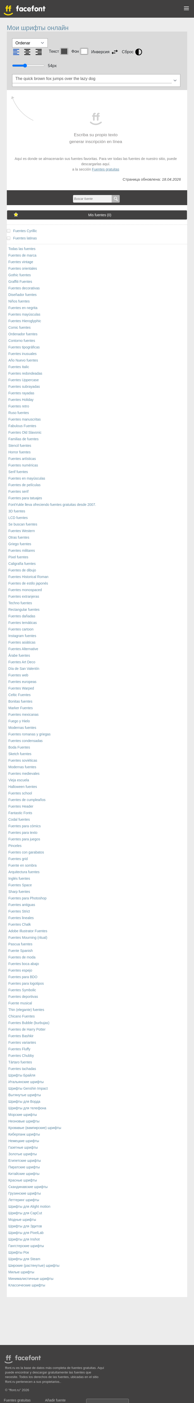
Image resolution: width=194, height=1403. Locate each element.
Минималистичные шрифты (30, 1279)
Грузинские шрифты (24, 1193)
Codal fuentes (19, 819)
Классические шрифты (26, 1285)
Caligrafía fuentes (22, 564)
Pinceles (14, 846)
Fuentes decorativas (24, 288)
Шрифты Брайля (21, 1075)
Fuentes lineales (21, 918)
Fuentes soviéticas (22, 760)
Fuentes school (20, 793)
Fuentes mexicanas (23, 715)
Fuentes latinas (25, 238)
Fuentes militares (21, 551)
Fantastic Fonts (20, 813)
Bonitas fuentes (20, 701)
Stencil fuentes (19, 446)
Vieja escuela (18, 780)
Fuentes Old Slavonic (24, 432)
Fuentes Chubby (21, 1056)
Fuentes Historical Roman (28, 577)
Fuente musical (20, 1003)
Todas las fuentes (21, 249)
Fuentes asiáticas (21, 642)
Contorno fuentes (21, 341)
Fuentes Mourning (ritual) (27, 938)
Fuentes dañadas (21, 616)
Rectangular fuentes (24, 610)
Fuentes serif (18, 491)
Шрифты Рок (18, 1252)
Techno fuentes (20, 603)
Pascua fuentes (20, 944)
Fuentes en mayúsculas (26, 478)
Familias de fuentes (23, 439)
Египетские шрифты (24, 1161)
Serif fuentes (18, 472)
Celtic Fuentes (19, 695)
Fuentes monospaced (25, 590)
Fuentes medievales (23, 774)
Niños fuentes (19, 301)
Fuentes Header (20, 806)
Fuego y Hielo (19, 721)
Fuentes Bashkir (21, 1036)
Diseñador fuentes (22, 295)
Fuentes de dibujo (22, 570)
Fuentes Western (21, 531)
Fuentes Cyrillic (25, 231)
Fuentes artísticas (22, 459)
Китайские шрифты (23, 1174)
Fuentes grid (18, 859)
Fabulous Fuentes (22, 426)
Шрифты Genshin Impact (28, 1088)
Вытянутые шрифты (24, 1095)
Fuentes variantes (22, 1042)
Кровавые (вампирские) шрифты (34, 1128)
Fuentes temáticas (22, 623)
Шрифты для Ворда (24, 1102)
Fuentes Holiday (21, 400)
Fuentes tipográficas (24, 347)
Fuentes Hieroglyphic (24, 321)
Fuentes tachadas (22, 1069)
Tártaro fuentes (20, 1062)
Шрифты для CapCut (25, 1213)
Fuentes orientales (22, 268)
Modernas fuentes (22, 728)
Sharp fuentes (19, 892)
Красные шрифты (22, 1180)
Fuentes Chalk (19, 924)
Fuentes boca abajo (23, 964)
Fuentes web (18, 675)
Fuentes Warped (21, 688)
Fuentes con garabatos (26, 852)
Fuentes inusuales (22, 354)
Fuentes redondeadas (25, 373)
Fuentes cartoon (21, 629)
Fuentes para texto (22, 833)
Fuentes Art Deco (21, 662)
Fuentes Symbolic (22, 990)
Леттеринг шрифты (23, 1200)
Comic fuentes (19, 327)
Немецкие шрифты (23, 1141)
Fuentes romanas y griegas (29, 734)
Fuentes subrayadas (24, 387)
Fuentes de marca (22, 255)
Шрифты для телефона (27, 1108)
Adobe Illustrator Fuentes (27, 931)
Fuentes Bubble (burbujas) (29, 1023)
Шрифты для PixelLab (25, 1233)
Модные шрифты (22, 1220)
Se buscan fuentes (22, 524)
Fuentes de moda (21, 957)
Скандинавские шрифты (28, 1187)
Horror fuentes (19, 452)
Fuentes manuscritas (24, 419)
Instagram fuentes (22, 636)
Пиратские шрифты (24, 1167)
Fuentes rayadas (21, 393)
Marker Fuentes (20, 708)
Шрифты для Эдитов (25, 1226)
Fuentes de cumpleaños (26, 800)
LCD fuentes (18, 518)
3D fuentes (16, 511)
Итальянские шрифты (26, 1082)
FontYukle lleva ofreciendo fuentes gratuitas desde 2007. (52, 505)
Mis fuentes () (99, 215)
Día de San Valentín (23, 669)
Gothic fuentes (19, 275)
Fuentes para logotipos (26, 983)
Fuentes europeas (22, 682)
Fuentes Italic (18, 367)
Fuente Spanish (20, 951)
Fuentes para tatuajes (25, 498)
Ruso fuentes (18, 413)
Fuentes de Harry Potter (26, 1029)
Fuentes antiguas (21, 905)
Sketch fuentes (19, 754)
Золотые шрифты (22, 1154)
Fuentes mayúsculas (24, 314)
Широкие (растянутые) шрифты (33, 1266)
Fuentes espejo (20, 970)
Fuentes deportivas (23, 997)
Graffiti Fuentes (20, 282)
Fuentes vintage (20, 262)
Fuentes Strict (19, 911)
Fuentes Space (20, 885)
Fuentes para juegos (24, 839)
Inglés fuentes (19, 879)
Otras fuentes (18, 537)
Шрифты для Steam (24, 1259)
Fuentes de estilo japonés (28, 583)
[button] (186, 9)
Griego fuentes (19, 544)
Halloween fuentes (22, 787)
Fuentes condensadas (25, 741)
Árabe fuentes (19, 655)
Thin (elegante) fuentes (26, 1010)
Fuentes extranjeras (23, 596)
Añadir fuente (55, 1400)
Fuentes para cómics (24, 826)
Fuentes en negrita (22, 308)
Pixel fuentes (18, 557)
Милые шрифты (21, 1272)
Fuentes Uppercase (23, 380)
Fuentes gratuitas (105, 169)
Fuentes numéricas (23, 465)
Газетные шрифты (23, 1147)
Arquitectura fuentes (23, 872)
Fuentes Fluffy (19, 1049)
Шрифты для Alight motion (29, 1206)
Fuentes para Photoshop (27, 898)
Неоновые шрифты (23, 1121)
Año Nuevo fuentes (23, 360)
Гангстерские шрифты (26, 1246)
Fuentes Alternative (23, 649)
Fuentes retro (18, 406)
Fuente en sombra (22, 865)
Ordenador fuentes (22, 334)
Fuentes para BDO (22, 977)
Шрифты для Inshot (24, 1239)
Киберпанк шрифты (24, 1134)
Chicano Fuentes (21, 1016)
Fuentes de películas (24, 485)
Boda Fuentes (19, 747)
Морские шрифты (22, 1115)
